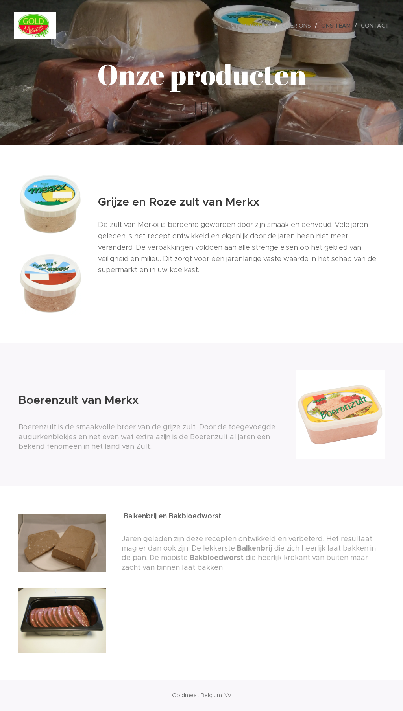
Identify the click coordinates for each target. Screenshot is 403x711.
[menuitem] (253, 25)
